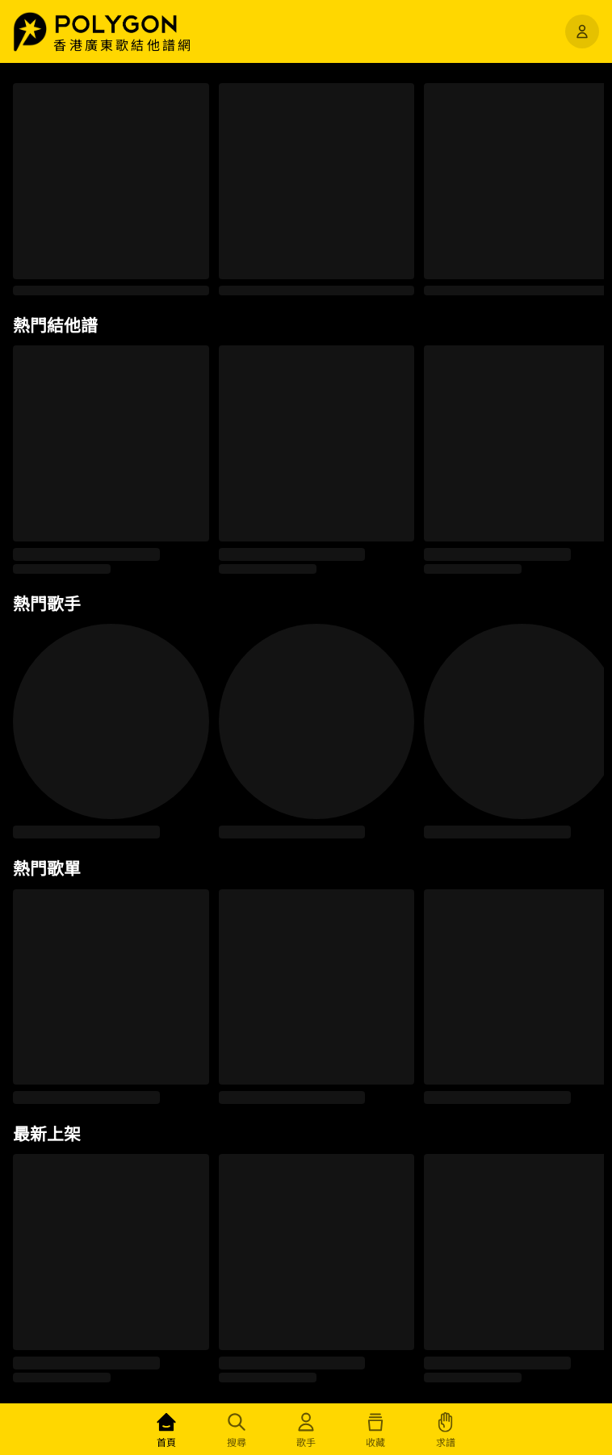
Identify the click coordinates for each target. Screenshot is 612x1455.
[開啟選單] (582, 31)
